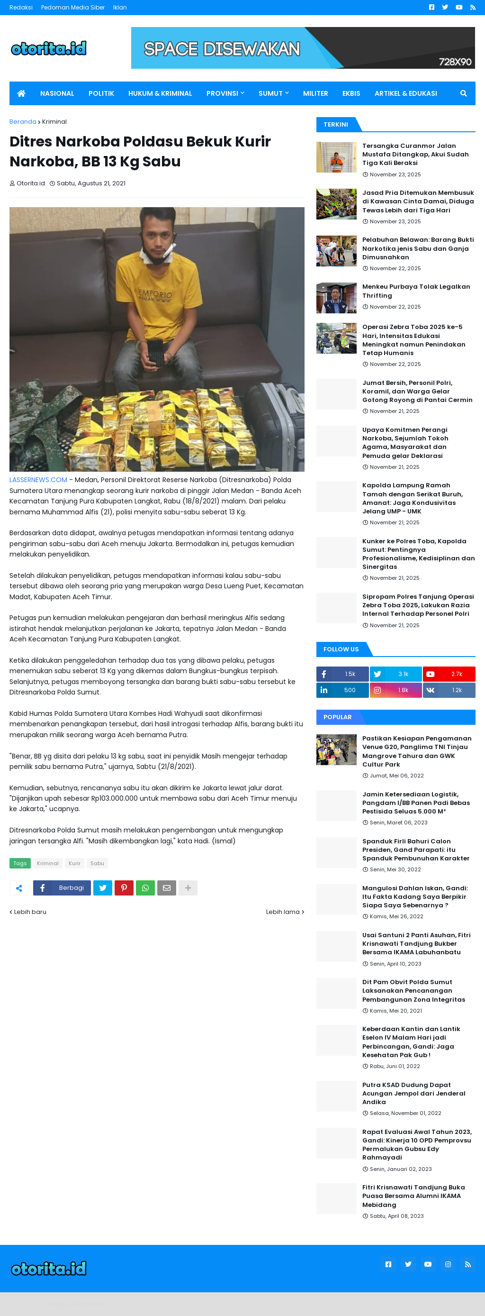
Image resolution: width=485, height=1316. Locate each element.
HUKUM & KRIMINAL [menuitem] (160, 93)
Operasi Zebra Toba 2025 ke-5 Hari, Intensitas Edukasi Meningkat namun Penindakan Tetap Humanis (414, 340)
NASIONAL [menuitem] (57, 93)
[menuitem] (21, 93)
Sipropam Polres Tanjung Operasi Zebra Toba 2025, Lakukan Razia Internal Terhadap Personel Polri (418, 605)
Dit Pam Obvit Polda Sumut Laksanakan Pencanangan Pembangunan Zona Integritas (413, 991)
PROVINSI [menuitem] (222, 93)
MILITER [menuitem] (315, 93)
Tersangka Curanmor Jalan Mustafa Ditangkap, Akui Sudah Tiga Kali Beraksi (415, 154)
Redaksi (21, 7)
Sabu (97, 863)
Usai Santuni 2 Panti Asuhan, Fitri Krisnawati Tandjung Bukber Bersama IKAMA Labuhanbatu (416, 944)
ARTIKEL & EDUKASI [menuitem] (406, 93)
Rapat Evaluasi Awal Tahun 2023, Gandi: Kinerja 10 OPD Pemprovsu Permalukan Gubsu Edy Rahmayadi (417, 1145)
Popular (337, 717)
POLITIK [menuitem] (101, 93)
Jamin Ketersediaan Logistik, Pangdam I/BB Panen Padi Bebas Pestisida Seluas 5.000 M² (416, 803)
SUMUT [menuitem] (271, 93)
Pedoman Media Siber (73, 7)
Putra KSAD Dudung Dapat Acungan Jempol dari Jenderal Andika (414, 1093)
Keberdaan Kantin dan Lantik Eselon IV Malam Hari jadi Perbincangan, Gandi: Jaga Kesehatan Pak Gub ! (411, 1042)
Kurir (75, 863)
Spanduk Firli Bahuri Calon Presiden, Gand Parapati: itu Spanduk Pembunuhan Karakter (416, 850)
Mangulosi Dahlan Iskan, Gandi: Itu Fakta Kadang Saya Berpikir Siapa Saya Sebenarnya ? (415, 897)
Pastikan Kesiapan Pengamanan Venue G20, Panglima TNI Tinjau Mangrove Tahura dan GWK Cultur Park (417, 751)
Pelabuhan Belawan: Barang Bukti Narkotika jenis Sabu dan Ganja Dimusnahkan (418, 248)
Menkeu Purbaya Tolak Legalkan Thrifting (416, 291)
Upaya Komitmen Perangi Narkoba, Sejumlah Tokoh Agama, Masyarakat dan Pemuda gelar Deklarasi (405, 443)
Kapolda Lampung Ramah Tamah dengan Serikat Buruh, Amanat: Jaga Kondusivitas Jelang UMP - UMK (412, 498)
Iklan (120, 7)
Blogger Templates (75, 1303)
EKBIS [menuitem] (351, 93)
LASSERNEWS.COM (38, 479)
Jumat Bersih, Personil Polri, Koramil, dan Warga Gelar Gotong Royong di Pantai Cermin (417, 391)
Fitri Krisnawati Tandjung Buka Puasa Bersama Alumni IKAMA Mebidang (413, 1196)
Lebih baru (30, 911)
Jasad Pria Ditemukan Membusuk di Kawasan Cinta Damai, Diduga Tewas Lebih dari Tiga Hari (418, 201)
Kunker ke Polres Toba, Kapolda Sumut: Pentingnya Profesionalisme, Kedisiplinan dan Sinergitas (418, 554)
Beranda (22, 121)
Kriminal (54, 121)
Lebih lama (283, 911)
